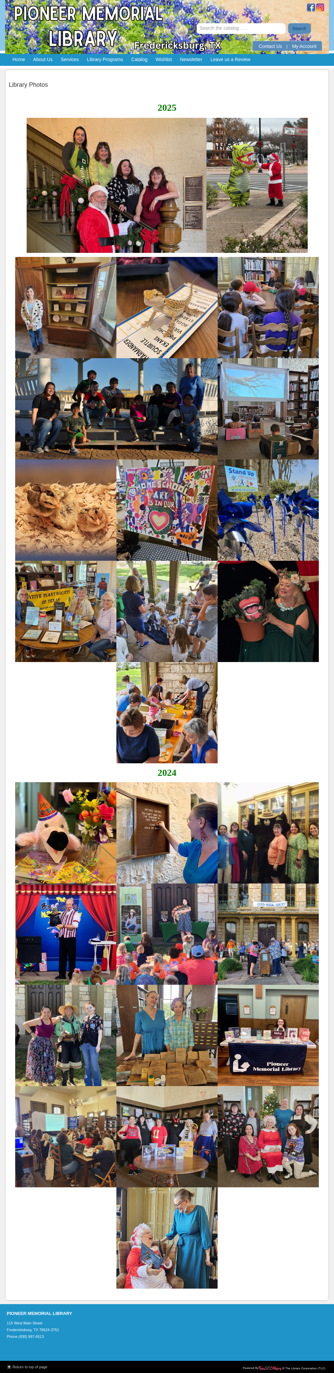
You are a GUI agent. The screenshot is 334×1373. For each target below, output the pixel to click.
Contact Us (270, 46)
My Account (304, 46)
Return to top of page (29, 1367)
